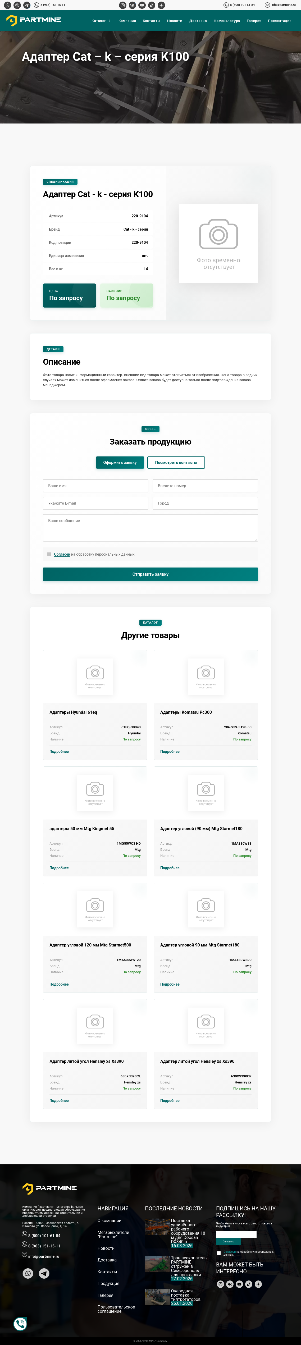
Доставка (198, 21)
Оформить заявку (120, 462)
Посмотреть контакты (176, 462)
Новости (174, 21)
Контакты (151, 21)
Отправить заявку (151, 574)
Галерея (254, 21)
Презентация (279, 21)
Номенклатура (227, 21)
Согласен (62, 554)
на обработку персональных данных (94, 554)
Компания (127, 21)
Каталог (102, 21)
